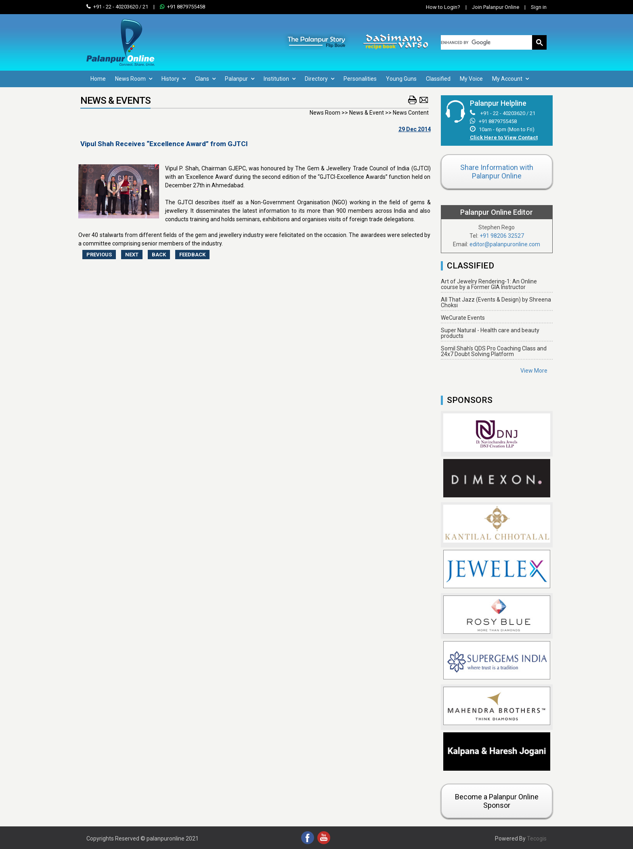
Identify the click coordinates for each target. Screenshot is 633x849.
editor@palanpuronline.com (505, 244)
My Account (510, 78)
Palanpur (239, 78)
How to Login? (443, 7)
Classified (438, 78)
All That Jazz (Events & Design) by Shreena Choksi (496, 302)
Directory (319, 78)
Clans (205, 78)
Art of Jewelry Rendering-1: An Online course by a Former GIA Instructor (489, 284)
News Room (133, 78)
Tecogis (537, 838)
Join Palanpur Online (495, 7)
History (173, 78)
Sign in (533, 7)
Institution (280, 78)
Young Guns (401, 78)
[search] (486, 42)
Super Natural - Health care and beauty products (490, 333)
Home (98, 78)
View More (533, 370)
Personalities (360, 78)
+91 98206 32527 (502, 236)
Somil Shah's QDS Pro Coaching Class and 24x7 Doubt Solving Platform (494, 351)
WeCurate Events (463, 317)
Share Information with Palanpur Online (496, 171)
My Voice (471, 78)
